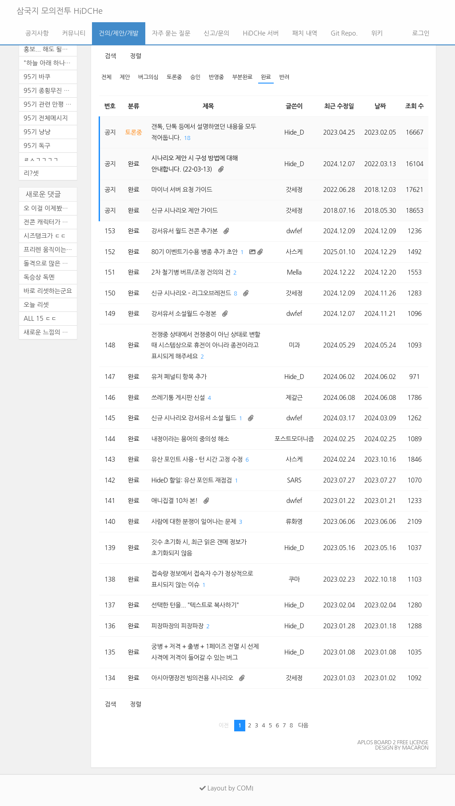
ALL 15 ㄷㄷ (40, 318)
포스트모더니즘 (294, 439)
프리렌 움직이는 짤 (49, 250)
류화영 (294, 522)
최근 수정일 (339, 106)
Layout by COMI (226, 788)
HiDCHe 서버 (261, 33)
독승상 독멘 (39, 277)
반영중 (216, 77)
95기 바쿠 (37, 77)
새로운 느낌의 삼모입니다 (50, 332)
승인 (195, 77)
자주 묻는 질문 (171, 33)
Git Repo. (344, 33)
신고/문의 (217, 33)
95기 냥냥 (37, 132)
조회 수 (414, 106)
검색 (110, 56)
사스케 (294, 252)
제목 (208, 106)
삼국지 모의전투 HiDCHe (59, 11)
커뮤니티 (74, 33)
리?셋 (31, 173)
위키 (377, 33)
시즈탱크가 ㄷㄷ (45, 236)
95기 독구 (37, 146)
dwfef (294, 231)
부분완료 (242, 77)
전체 (106, 77)
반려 (284, 77)
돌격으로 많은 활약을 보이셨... (50, 263)
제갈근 (294, 398)
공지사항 (37, 33)
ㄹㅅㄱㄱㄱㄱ (41, 159)
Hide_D (294, 132)
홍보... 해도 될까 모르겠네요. (50, 49)
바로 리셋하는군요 (48, 291)
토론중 (174, 77)
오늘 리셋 (36, 305)
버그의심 (148, 77)
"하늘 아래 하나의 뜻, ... (50, 63)
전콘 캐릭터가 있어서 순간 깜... (50, 222)
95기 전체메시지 (46, 118)
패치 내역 (305, 33)
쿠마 (293, 579)
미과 (293, 345)
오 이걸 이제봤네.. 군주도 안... (50, 208)
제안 (125, 77)
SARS (294, 480)
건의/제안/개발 (118, 33)
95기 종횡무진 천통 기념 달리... (50, 91)
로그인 (420, 33)
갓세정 (294, 190)
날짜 (380, 106)
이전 (224, 725)
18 (187, 138)
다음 (303, 725)
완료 (266, 77)
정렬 (135, 56)
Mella (294, 272)
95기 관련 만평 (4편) (50, 104)
